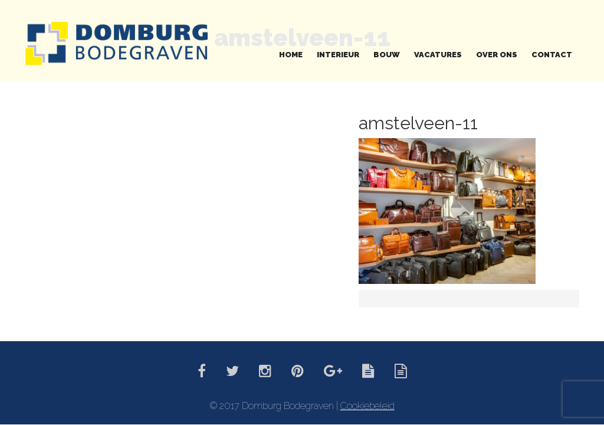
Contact (551, 54)
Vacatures (438, 54)
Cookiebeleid (367, 405)
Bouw (386, 54)
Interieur (338, 54)
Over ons (496, 54)
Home (291, 54)
